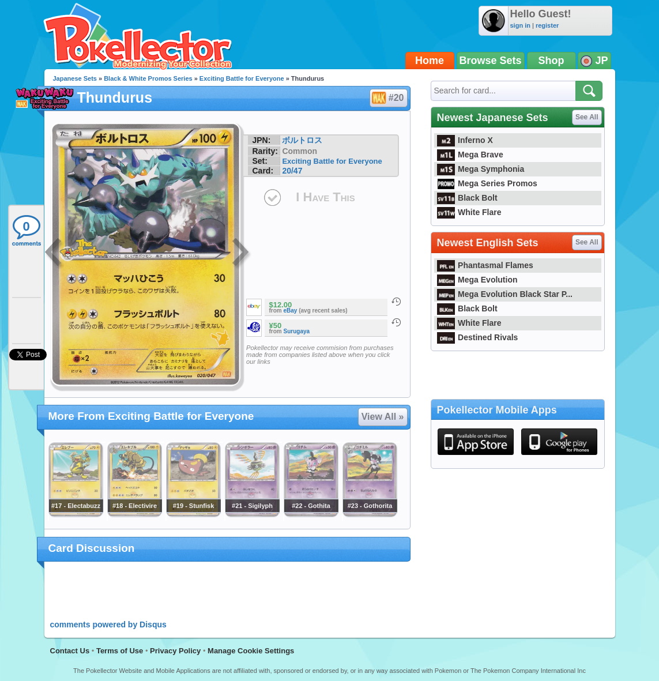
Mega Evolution (477, 279)
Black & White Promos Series (148, 78)
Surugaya (297, 331)
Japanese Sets (75, 78)
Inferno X (465, 140)
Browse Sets (491, 60)
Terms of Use (119, 650)
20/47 (292, 170)
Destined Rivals (477, 337)
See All (586, 117)
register (547, 25)
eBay (291, 310)
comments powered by (108, 624)
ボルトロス (302, 140)
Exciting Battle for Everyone (241, 78)
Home (429, 60)
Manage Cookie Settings (251, 650)
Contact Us (70, 650)
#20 (388, 98)
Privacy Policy (175, 650)
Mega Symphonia (481, 169)
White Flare (469, 212)
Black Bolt (467, 197)
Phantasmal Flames (485, 265)
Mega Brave (470, 154)
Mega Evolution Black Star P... (505, 294)
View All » (382, 417)
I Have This (325, 197)
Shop (551, 60)
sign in (520, 25)
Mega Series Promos (487, 183)
